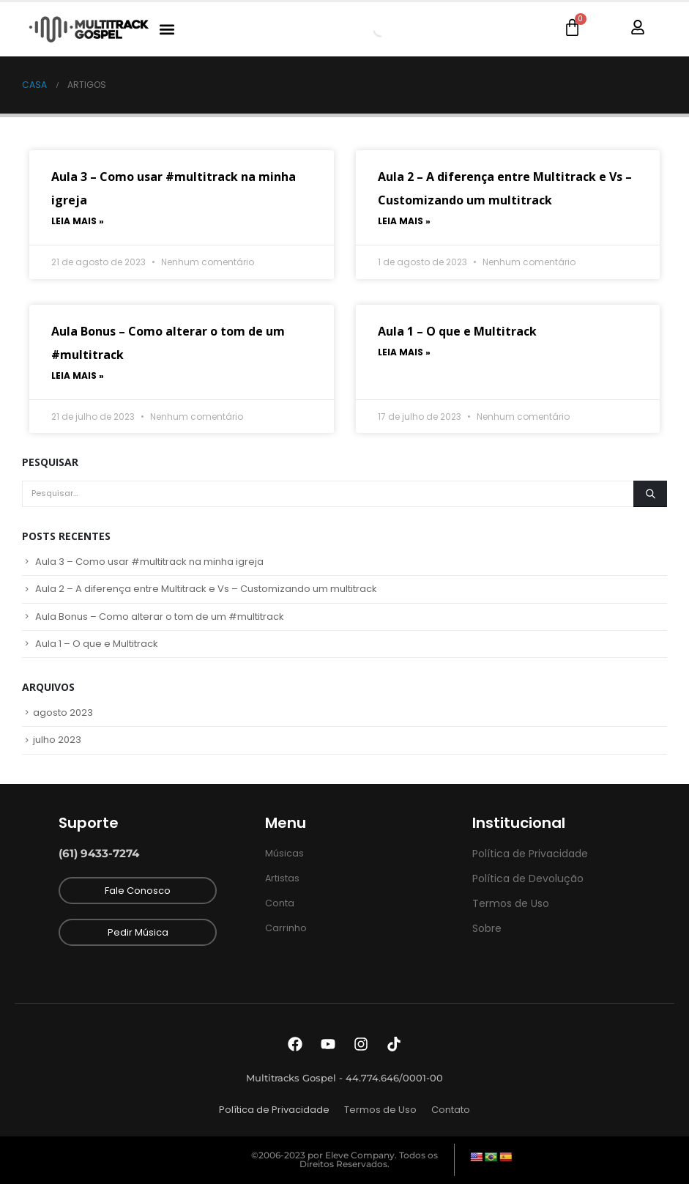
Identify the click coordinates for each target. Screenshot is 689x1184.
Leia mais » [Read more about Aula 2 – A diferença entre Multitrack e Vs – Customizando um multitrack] (404, 221)
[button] (166, 30)
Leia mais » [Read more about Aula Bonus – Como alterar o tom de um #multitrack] (77, 375)
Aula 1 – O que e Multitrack (457, 331)
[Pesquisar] (650, 494)
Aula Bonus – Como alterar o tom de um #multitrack (159, 617)
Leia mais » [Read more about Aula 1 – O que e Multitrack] (404, 352)
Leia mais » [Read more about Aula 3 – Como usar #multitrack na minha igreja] (77, 221)
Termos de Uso (380, 1110)
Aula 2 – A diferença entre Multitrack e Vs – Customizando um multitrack (206, 589)
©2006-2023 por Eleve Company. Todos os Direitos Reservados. (344, 1159)
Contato (450, 1110)
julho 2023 (57, 740)
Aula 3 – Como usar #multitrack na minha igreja (149, 562)
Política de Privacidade (274, 1110)
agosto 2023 (63, 712)
